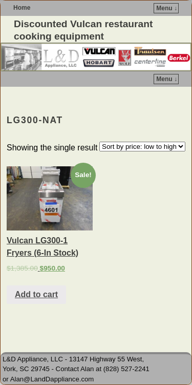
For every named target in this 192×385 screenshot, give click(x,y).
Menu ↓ (166, 8)
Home (21, 7)
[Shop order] (142, 146)
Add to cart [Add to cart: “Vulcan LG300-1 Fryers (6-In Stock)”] (36, 294)
